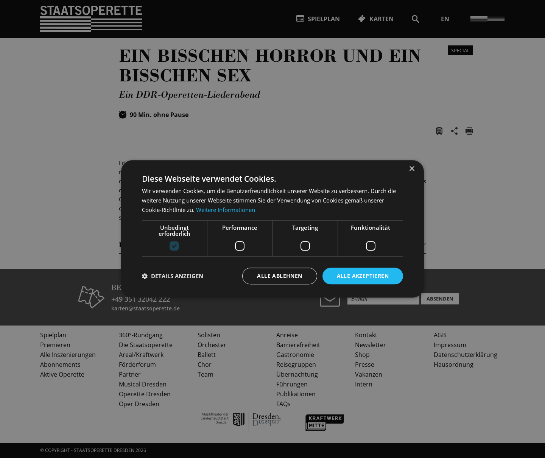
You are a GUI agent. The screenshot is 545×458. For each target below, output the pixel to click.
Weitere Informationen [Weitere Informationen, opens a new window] (225, 209)
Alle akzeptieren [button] (363, 275)
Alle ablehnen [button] (279, 275)
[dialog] (272, 229)
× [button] (411, 169)
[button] (172, 276)
